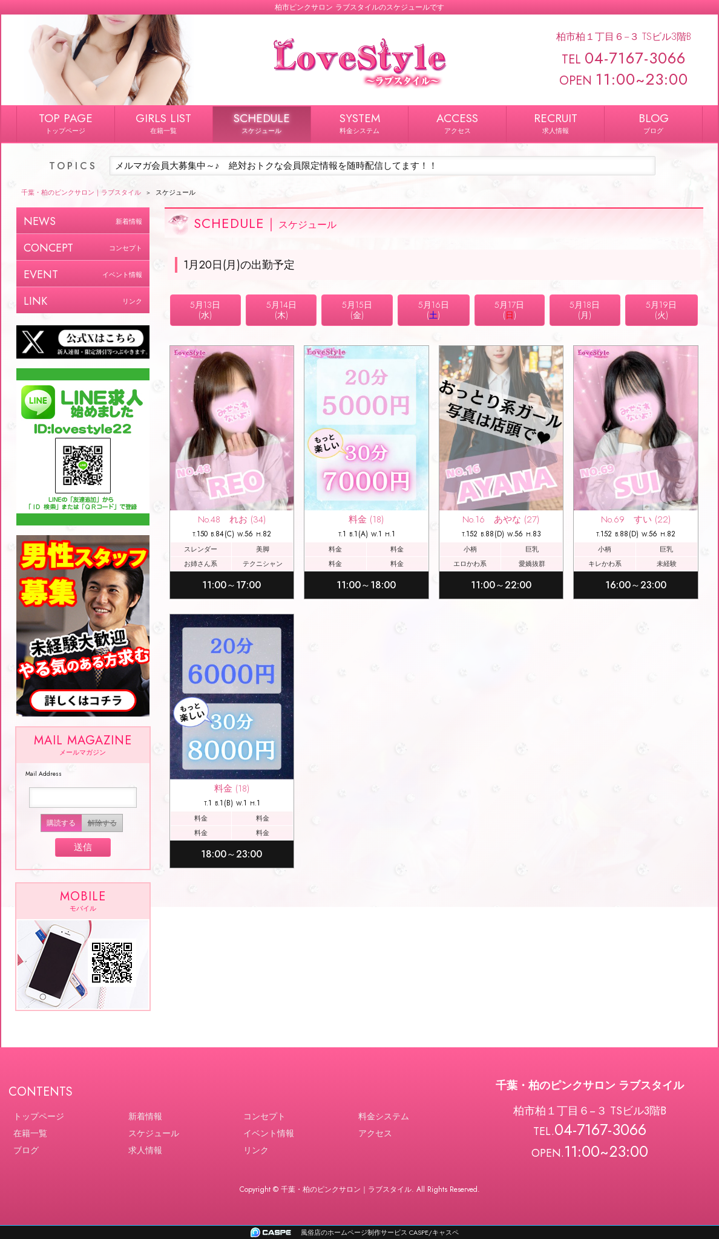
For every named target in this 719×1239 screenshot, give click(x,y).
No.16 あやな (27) (500, 519)
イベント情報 (268, 1133)
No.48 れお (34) (232, 519)
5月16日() (433, 310)
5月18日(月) (585, 310)
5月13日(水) (205, 310)
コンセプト (264, 1116)
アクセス (375, 1133)
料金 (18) (366, 519)
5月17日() (509, 310)
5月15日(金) (357, 310)
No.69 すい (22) (636, 519)
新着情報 (145, 1116)
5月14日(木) (281, 310)
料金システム (383, 1116)
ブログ (26, 1150)
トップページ (38, 1116)
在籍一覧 (30, 1133)
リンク (256, 1150)
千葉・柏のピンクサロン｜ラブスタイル (346, 1189)
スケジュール (153, 1133)
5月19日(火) (661, 310)
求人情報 (145, 1150)
